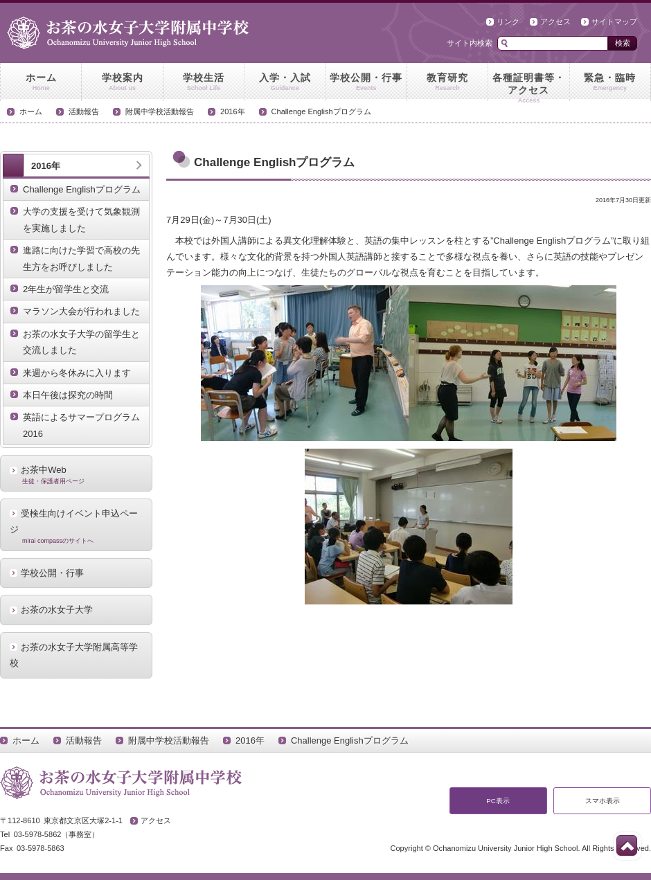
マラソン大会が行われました (81, 311)
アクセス (555, 21)
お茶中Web (76, 474)
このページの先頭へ (626, 845)
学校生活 (203, 82)
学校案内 (122, 82)
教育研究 (447, 82)
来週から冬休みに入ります (77, 373)
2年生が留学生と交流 (66, 289)
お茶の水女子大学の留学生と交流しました (81, 342)
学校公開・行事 (366, 82)
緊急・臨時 (610, 82)
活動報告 (84, 111)
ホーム (41, 82)
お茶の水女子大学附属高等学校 (74, 655)
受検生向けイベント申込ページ (76, 526)
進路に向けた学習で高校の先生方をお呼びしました (81, 258)
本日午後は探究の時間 (68, 395)
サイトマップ (614, 21)
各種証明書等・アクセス (528, 86)
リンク (508, 21)
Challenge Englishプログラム (321, 111)
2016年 (232, 111)
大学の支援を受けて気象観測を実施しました (81, 219)
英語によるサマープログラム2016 (81, 425)
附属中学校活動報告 (159, 111)
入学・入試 (284, 82)
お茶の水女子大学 (57, 609)
